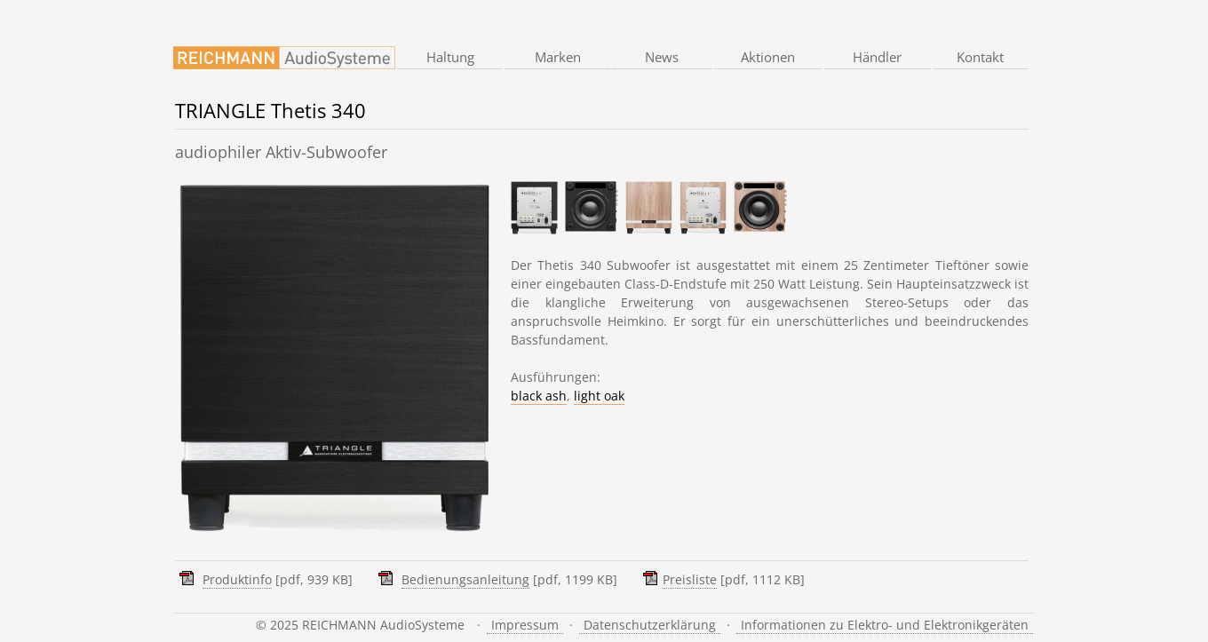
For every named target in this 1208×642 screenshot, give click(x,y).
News (662, 57)
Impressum (525, 624)
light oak (599, 395)
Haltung (450, 57)
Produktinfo (237, 579)
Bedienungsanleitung (465, 579)
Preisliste (690, 579)
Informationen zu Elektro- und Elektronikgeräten (885, 624)
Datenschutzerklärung (650, 624)
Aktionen (768, 57)
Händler (877, 57)
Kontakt (980, 57)
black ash (539, 395)
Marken (558, 57)
